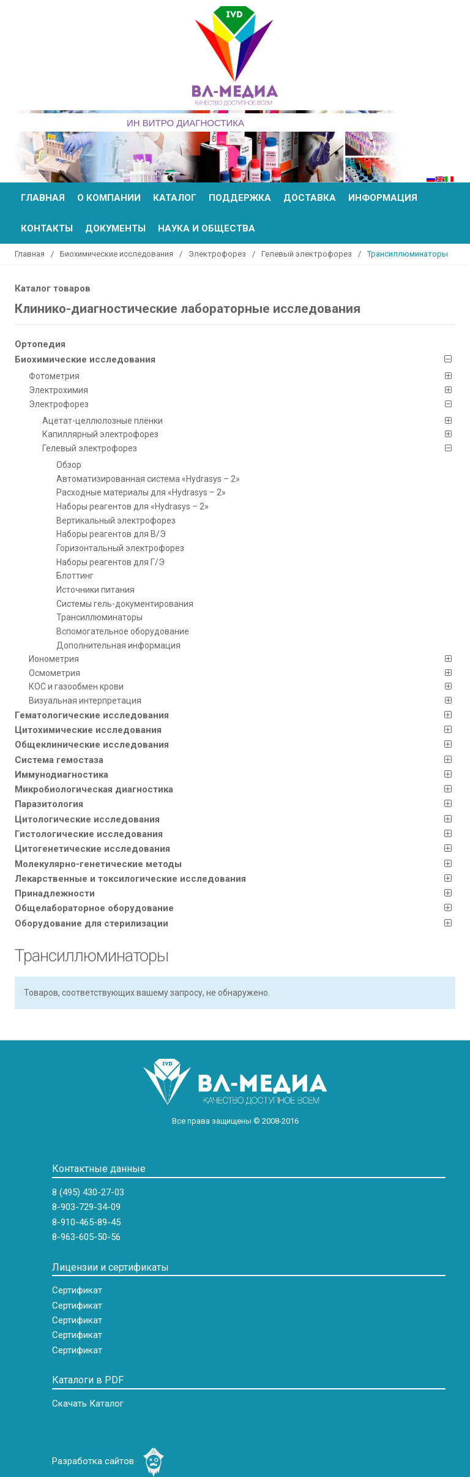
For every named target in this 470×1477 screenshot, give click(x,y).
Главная (43, 197)
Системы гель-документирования (124, 604)
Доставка (309, 197)
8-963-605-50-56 (86, 1236)
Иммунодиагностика (61, 774)
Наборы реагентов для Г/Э (110, 562)
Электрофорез (217, 253)
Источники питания (95, 590)
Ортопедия (40, 344)
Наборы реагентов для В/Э (111, 534)
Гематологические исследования (92, 715)
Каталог (174, 197)
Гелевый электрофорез (306, 253)
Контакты (47, 228)
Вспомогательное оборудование (122, 631)
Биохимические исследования (116, 253)
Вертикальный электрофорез (116, 520)
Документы (115, 228)
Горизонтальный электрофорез (120, 548)
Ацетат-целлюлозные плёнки (102, 421)
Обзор (68, 465)
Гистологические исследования (89, 834)
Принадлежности (55, 893)
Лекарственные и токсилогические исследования (130, 878)
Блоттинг (75, 576)
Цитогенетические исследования (92, 848)
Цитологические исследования (87, 819)
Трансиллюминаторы (99, 617)
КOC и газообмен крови (76, 686)
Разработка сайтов (93, 1461)
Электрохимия (58, 390)
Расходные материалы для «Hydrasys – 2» (141, 492)
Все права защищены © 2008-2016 (235, 1121)
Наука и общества (206, 228)
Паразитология (49, 804)
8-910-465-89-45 (86, 1222)
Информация (382, 197)
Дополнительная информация (118, 645)
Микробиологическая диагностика (94, 789)
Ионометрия (54, 659)
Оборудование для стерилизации (91, 923)
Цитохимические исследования (88, 729)
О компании (109, 197)
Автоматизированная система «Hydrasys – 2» (148, 479)
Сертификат (77, 1290)
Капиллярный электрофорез (100, 434)
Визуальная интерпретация (85, 700)
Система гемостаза (59, 759)
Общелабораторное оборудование (94, 908)
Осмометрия (54, 673)
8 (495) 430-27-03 (88, 1192)
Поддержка (240, 197)
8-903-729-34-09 (86, 1206)
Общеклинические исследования (92, 744)
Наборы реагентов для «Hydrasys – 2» (132, 506)
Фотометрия (54, 376)
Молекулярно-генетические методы (98, 864)
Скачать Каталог (88, 1403)
